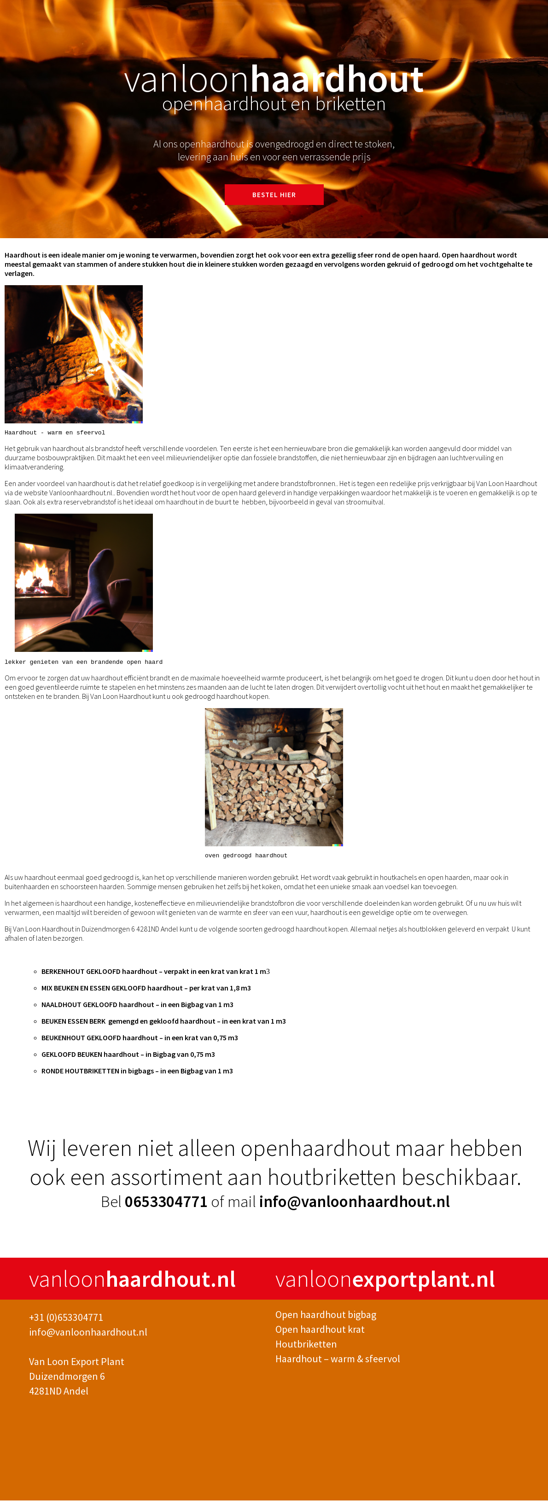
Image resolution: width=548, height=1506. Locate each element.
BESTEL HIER (274, 194)
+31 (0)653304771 (66, 1322)
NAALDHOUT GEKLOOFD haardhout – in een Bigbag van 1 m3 (137, 1009)
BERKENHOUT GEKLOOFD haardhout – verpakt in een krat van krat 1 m (153, 976)
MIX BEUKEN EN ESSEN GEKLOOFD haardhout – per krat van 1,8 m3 (146, 993)
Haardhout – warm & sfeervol (337, 1364)
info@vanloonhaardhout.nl (354, 1207)
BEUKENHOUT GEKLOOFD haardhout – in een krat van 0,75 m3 (139, 1043)
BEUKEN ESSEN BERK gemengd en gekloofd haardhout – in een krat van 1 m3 (163, 1026)
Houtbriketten (306, 1349)
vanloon (132, 1284)
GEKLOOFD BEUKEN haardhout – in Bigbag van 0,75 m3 (128, 1059)
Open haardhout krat (320, 1334)
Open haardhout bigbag (325, 1319)
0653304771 (168, 1207)
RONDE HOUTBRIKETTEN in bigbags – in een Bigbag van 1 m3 (137, 1076)
